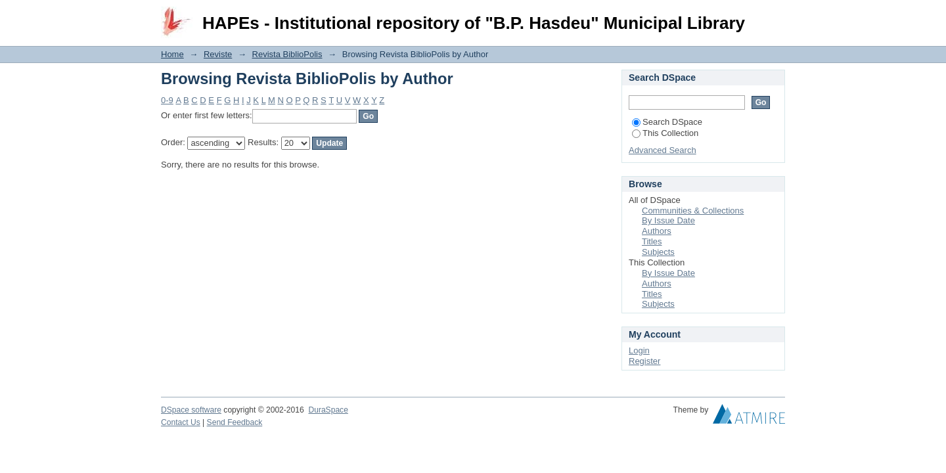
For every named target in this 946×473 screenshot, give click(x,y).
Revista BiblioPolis (287, 54)
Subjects (658, 252)
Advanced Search (662, 150)
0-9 (167, 100)
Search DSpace (667, 122)
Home (172, 54)
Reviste (218, 54)
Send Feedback (235, 422)
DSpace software (191, 410)
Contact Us (180, 422)
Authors (656, 231)
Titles (652, 241)
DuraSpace (328, 410)
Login (774, 16)
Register (644, 361)
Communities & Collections (693, 210)
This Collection (665, 133)
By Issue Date (668, 220)
